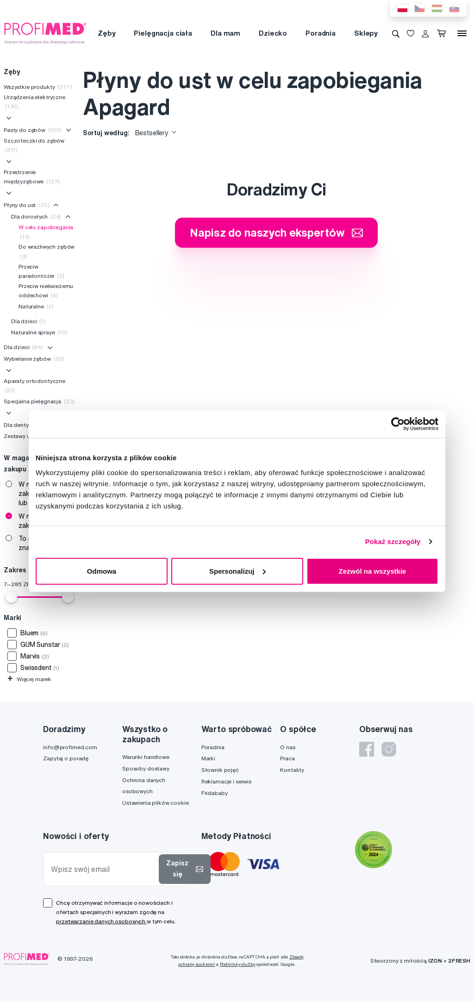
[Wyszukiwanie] (395, 33)
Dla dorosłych (36, 216)
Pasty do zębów (33, 130)
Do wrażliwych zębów (47, 251)
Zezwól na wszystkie (372, 571)
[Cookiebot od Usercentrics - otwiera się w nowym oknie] (397, 424)
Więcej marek (29, 679)
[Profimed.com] (45, 33)
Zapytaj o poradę (65, 758)
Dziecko (273, 33)
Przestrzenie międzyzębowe (32, 176)
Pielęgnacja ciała (163, 33)
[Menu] (461, 33)
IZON (435, 961)
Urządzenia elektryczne (34, 101)
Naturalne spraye (39, 332)
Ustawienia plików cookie (155, 803)
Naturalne (36, 306)
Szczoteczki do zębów (34, 145)
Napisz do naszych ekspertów (276, 232)
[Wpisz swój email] (103, 869)
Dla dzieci (28, 321)
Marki (208, 758)
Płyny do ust (27, 205)
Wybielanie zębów (34, 359)
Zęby (106, 33)
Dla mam (225, 33)
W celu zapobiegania (46, 231)
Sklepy (366, 33)
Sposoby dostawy (145, 768)
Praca (287, 758)
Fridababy (214, 793)
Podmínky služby (238, 964)
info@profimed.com (70, 747)
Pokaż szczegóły (393, 541)
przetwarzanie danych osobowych (101, 921)
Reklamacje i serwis (226, 781)
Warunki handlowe (145, 757)
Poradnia (321, 33)
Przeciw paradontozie (41, 271)
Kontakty (292, 770)
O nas (287, 747)
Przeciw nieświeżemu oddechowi (46, 290)
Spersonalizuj (237, 571)
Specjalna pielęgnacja (39, 401)
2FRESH (459, 961)
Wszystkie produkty (38, 87)
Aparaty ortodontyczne (34, 385)
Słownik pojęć (220, 770)
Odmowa (101, 571)
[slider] (11, 597)
